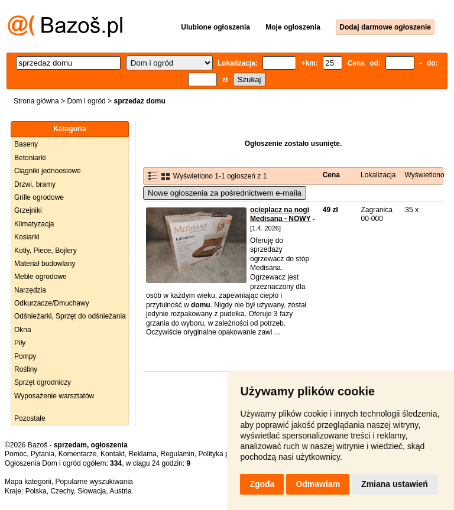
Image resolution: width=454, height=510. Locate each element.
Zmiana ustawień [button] (394, 484)
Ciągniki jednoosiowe (47, 171)
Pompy (25, 356)
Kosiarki (27, 237)
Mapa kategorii (28, 481)
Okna (22, 330)
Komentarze (78, 454)
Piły (19, 343)
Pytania (42, 454)
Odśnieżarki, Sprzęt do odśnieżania (70, 316)
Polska (36, 491)
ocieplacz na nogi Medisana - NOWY (280, 214)
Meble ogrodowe (40, 276)
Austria (120, 491)
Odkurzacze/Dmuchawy (51, 303)
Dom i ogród (86, 101)
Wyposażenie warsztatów (54, 396)
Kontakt (112, 454)
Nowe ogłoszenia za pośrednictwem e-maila (224, 193)
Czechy (61, 491)
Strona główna (36, 101)
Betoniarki (30, 158)
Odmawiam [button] (318, 484)
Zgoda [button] (261, 484)
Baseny (26, 144)
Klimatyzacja (34, 224)
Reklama (142, 454)
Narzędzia (30, 290)
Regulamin (177, 454)
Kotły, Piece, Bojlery (45, 250)
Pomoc (16, 454)
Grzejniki (28, 210)
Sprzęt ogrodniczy (42, 382)
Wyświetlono (424, 175)
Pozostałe (30, 418)
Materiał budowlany (44, 263)
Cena (331, 175)
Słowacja (91, 491)
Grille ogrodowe (39, 197)
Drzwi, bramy (35, 184)
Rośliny (25, 369)
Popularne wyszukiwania (93, 481)
